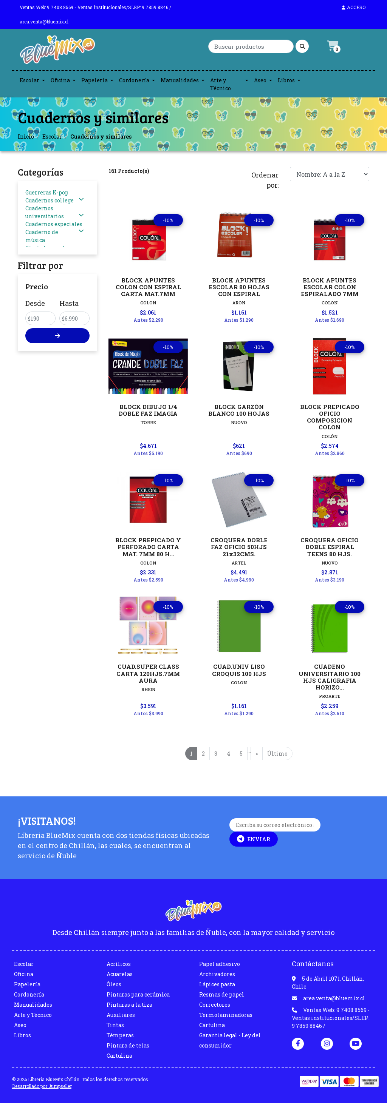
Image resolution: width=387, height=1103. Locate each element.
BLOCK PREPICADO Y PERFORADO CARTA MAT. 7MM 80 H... (148, 546)
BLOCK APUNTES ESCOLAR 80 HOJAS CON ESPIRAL (239, 287)
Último (277, 753)
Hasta (69, 303)
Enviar (253, 839)
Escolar (29, 80)
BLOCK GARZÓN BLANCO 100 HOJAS (238, 410)
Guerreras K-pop (46, 192)
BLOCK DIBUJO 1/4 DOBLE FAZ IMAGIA (148, 410)
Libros (286, 80)
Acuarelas (120, 974)
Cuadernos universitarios (44, 212)
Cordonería (134, 80)
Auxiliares (121, 1014)
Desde (35, 303)
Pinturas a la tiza (129, 1004)
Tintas (115, 1025)
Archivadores (217, 974)
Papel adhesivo (219, 963)
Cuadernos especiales (53, 224)
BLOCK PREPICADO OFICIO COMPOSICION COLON (329, 417)
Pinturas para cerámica (138, 994)
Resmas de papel (221, 994)
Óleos (114, 984)
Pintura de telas (128, 1045)
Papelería (94, 80)
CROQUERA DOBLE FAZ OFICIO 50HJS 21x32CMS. (239, 546)
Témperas (120, 1035)
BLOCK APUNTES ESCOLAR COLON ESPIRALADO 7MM (330, 287)
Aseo (260, 80)
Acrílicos (119, 963)
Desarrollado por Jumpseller (41, 1086)
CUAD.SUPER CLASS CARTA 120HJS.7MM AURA (148, 673)
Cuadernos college (49, 200)
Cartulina (119, 1055)
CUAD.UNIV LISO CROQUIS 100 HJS (239, 670)
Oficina (60, 80)
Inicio (26, 136)
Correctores (214, 1004)
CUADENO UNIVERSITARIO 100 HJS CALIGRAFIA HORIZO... (330, 677)
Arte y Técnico (220, 84)
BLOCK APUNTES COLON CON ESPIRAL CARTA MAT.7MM (148, 287)
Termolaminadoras (225, 1014)
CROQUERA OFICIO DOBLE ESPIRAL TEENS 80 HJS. (329, 546)
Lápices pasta (217, 984)
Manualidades (180, 80)
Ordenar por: (265, 180)
